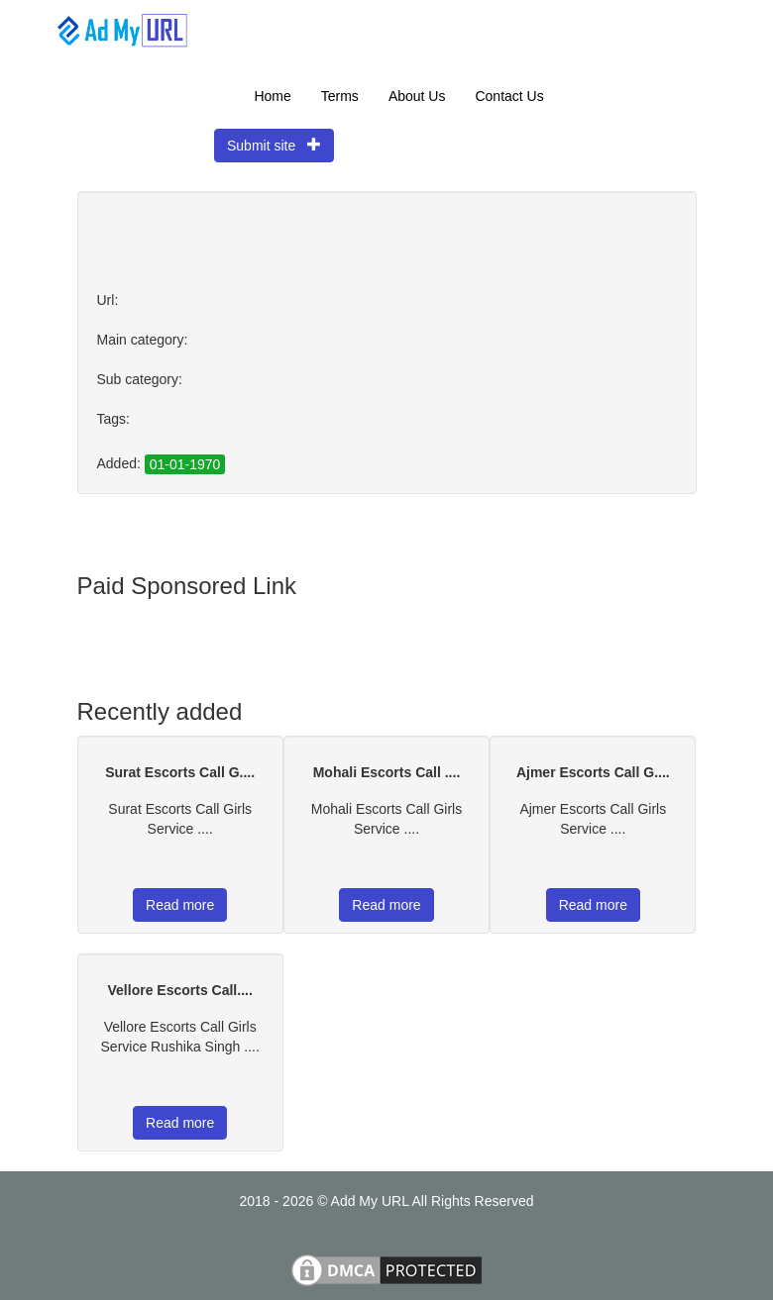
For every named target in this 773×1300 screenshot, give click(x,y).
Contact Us (509, 96)
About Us (417, 96)
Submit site (274, 145)
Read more (180, 905)
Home (272, 96)
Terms (340, 96)
